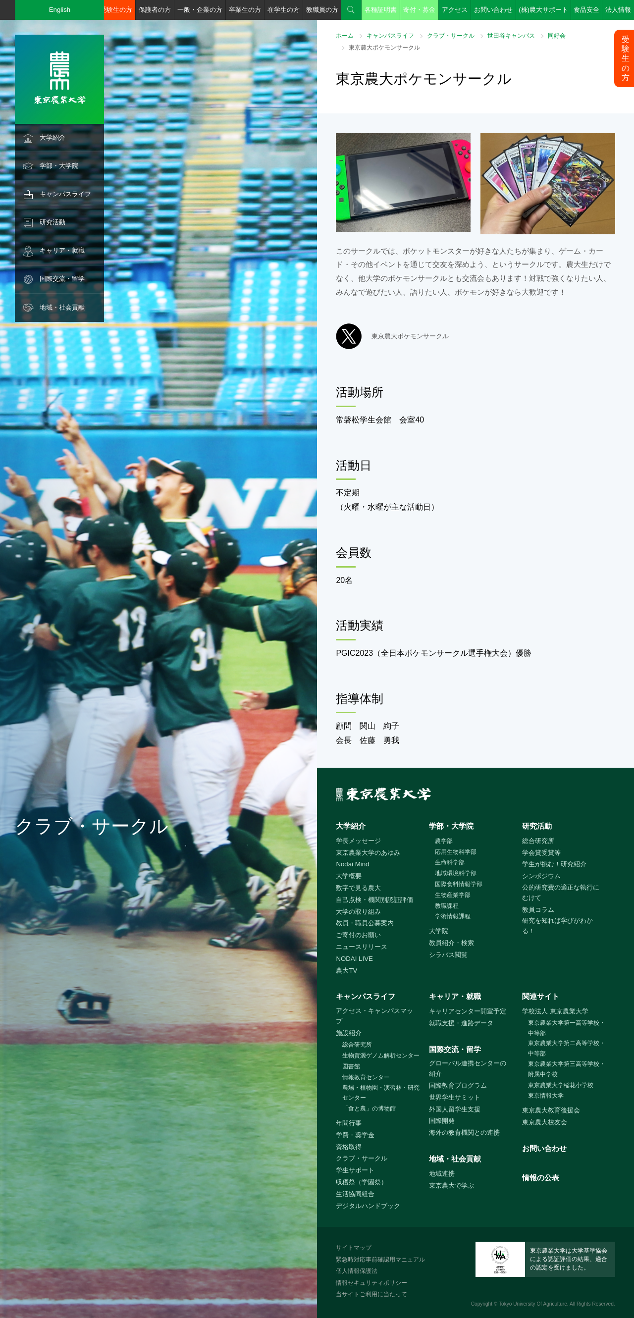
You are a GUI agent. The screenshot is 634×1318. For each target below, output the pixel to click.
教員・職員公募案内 (365, 923)
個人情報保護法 (356, 1270)
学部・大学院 (59, 165)
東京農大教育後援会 (551, 1110)
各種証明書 (381, 9)
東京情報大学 (546, 1095)
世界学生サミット (454, 1097)
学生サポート (355, 1170)
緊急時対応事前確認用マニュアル (380, 1259)
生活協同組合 (355, 1194)
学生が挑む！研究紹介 (554, 864)
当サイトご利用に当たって (371, 1294)
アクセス (455, 9)
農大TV (346, 970)
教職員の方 (322, 9)
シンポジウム (541, 876)
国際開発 (442, 1120)
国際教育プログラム (458, 1085)
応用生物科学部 (455, 851)
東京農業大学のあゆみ (368, 852)
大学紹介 (52, 137)
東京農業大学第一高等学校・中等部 (566, 1028)
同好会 (557, 35)
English (60, 9)
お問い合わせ (493, 9)
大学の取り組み (358, 911)
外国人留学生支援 (454, 1109)
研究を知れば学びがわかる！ (557, 926)
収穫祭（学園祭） (361, 1182)
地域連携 (442, 1173)
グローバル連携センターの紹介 (467, 1068)
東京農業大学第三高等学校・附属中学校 (566, 1069)
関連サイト (540, 996)
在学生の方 (283, 9)
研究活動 (52, 222)
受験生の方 (116, 9)
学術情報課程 (453, 916)
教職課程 (447, 905)
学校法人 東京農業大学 (555, 1011)
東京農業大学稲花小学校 (560, 1085)
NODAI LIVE (354, 958)
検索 (351, 10)
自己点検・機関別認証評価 (374, 899)
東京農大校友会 (544, 1122)
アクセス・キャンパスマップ (374, 1016)
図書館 (351, 1066)
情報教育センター (366, 1077)
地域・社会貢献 (62, 307)
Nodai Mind (352, 864)
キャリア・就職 (62, 250)
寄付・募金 (419, 9)
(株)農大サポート (543, 9)
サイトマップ (353, 1247)
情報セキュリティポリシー (371, 1282)
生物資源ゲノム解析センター (381, 1055)
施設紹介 (349, 1033)
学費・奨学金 (355, 1135)
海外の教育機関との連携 (464, 1132)
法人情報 (618, 9)
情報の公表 (540, 1177)
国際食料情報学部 (458, 884)
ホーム (345, 35)
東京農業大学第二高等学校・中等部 (566, 1048)
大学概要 (349, 876)
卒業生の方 (245, 9)
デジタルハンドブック (368, 1206)
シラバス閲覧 (448, 954)
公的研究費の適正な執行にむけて (560, 892)
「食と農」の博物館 (369, 1108)
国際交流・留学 (62, 278)
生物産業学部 (453, 895)
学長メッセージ (358, 840)
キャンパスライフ (65, 194)
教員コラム (538, 909)
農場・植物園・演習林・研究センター (381, 1093)
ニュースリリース (361, 946)
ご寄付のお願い (358, 935)
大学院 (438, 931)
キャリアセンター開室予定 (467, 1011)
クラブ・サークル (451, 35)
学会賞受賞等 (541, 852)
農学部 (444, 841)
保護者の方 (155, 9)
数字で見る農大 (358, 888)
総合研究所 (538, 840)
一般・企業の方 (199, 9)
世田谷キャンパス (511, 35)
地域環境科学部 (455, 873)
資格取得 (349, 1147)
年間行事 (349, 1123)
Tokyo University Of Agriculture (533, 1304)
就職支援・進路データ (461, 1023)
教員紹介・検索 (451, 943)
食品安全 (586, 9)
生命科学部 (450, 862)
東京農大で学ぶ (451, 1185)
